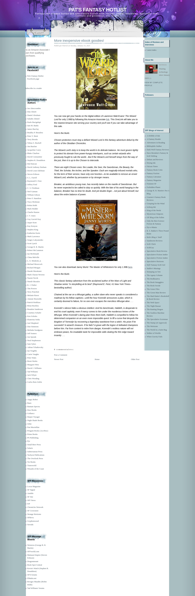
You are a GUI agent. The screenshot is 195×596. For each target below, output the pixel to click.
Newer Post (58, 359)
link (107, 119)
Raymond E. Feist (34, 181)
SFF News (31, 500)
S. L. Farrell (32, 177)
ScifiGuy (150, 247)
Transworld (31, 465)
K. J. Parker (32, 285)
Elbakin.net (31, 578)
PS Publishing (32, 438)
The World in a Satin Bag (157, 330)
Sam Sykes (31, 344)
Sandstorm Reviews (155, 241)
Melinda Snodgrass (35, 330)
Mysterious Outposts (155, 214)
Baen (29, 403)
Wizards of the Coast (35, 469)
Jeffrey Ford (32, 184)
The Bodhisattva (153, 279)
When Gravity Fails (154, 336)
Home (97, 359)
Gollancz (30, 413)
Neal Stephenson (34, 340)
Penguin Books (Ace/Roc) (37, 431)
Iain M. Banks (33, 125)
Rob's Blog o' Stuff (154, 237)
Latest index (151, 50)
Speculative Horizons (155, 261)
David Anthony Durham (36, 167)
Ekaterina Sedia (33, 319)
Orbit (29, 424)
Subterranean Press (34, 451)
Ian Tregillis (32, 351)
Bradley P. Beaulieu (35, 132)
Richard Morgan (33, 267)
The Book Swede (153, 285)
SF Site (30, 497)
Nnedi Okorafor (33, 281)
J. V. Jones (31, 216)
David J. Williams (34, 368)
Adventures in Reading (156, 142)
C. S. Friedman (33, 188)
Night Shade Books (35, 420)
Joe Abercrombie (34, 108)
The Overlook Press (35, 458)
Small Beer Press (34, 444)
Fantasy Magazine (154, 180)
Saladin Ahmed (33, 119)
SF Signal (31, 490)
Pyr (28, 441)
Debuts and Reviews (155, 159)
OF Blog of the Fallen (155, 217)
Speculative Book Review (157, 251)
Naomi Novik (32, 278)
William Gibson (33, 195)
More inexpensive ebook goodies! (79, 40)
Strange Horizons (34, 514)
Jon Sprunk (31, 337)
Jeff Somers (32, 333)
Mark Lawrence (33, 236)
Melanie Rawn (33, 295)
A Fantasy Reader (154, 139)
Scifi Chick (151, 244)
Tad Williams (32, 371)
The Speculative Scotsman (157, 319)
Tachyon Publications (35, 455)
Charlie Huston (33, 212)
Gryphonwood (33, 521)
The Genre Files (153, 289)
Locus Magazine (33, 486)
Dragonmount (32, 561)
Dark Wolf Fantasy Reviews (158, 149)
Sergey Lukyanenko (35, 240)
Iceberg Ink (151, 207)
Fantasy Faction (153, 173)
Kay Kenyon (32, 226)
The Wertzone (152, 326)
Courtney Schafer (34, 313)
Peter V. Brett (32, 136)
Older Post (135, 359)
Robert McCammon (35, 250)
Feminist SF (151, 184)
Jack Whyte (32, 375)
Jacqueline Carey (34, 150)
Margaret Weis (33, 364)
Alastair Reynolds (34, 299)
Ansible (30, 493)
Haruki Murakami (34, 271)
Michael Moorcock (34, 264)
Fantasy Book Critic (155, 170)
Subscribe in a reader (33, 88)
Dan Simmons (33, 326)
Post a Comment (60, 355)
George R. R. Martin (35, 247)
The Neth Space (153, 302)
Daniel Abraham (33, 115)
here (130, 267)
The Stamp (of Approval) (157, 323)
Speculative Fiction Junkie (157, 254)
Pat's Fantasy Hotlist (97, 9)
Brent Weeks (32, 361)
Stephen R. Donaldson (36, 160)
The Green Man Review (156, 292)
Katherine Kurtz (33, 233)
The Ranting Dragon (155, 309)
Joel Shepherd (32, 323)
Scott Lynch (32, 243)
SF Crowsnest (32, 511)
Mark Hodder (32, 209)
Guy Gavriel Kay (34, 219)
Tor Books (31, 462)
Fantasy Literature (154, 177)
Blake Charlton (33, 153)
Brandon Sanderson (35, 309)
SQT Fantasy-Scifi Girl (156, 265)
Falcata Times (152, 166)
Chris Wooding (33, 378)
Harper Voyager (33, 417)
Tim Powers (32, 288)
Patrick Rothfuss (33, 302)
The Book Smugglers (155, 282)
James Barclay (33, 129)
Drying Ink (151, 163)
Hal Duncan (32, 164)
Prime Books (32, 434)
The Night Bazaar (154, 306)
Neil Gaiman (32, 191)
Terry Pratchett (33, 292)
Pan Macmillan (33, 427)
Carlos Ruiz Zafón (34, 382)
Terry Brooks (32, 139)
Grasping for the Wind (156, 203)
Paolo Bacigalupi (34, 122)
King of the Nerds (154, 210)
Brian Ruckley (33, 306)
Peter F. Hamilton (34, 198)
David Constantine (34, 157)
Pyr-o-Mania (152, 227)
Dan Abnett (31, 112)
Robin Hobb (32, 205)
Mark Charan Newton (35, 274)
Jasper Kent (32, 222)
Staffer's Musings (154, 268)
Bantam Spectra (33, 406)
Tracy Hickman (33, 202)
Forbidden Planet (153, 187)
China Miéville (33, 257)
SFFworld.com (33, 551)
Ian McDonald (33, 254)
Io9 (28, 504)
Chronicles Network (35, 507)
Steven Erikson (33, 174)
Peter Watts (31, 358)
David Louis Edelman (36, 170)
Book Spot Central (34, 565)
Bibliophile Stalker (154, 146)
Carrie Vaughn (33, 354)
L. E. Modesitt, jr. (34, 261)
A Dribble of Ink (153, 136)
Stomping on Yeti (154, 272)
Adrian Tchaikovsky (35, 347)
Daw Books (32, 410)
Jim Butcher (32, 146)
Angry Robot (32, 399)
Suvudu (30, 524)
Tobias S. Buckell (34, 143)
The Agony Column (154, 275)
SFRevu (30, 517)
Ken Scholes (32, 316)
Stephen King (32, 229)
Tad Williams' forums (35, 588)
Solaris (30, 448)
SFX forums (32, 575)
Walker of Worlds (154, 333)
